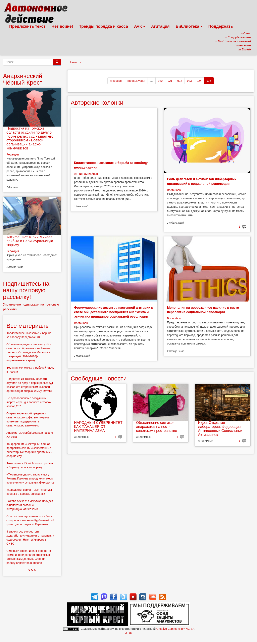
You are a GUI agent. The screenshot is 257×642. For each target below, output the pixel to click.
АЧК (139, 26)
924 (199, 80)
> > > (32, 570)
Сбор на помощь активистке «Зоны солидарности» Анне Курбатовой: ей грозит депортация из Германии (30, 520)
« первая (115, 80)
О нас (128, 632)
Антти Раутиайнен (86, 173)
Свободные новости (99, 378)
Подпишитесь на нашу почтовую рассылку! (26, 290)
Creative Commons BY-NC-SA (175, 628)
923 (189, 80)
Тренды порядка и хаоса (103, 26)
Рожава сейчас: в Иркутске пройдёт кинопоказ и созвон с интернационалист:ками (29, 505)
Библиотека (189, 26)
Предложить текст (27, 26)
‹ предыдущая (136, 80)
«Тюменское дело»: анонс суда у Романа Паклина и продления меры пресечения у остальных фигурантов (30, 478)
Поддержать (220, 26)
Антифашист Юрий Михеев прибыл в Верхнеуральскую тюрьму (29, 241)
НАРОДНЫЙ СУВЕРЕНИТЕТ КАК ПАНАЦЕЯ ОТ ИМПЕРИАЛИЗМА (98, 427)
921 (170, 80)
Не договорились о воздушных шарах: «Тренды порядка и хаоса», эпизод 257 (29, 402)
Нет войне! (62, 26)
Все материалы (28, 325)
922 (179, 80)
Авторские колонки (97, 102)
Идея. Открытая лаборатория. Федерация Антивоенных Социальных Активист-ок (220, 429)
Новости (75, 62)
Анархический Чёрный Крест (22, 79)
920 (160, 80)
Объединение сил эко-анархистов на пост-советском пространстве (156, 427)
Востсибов (174, 190)
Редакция (12, 154)
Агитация (160, 26)
